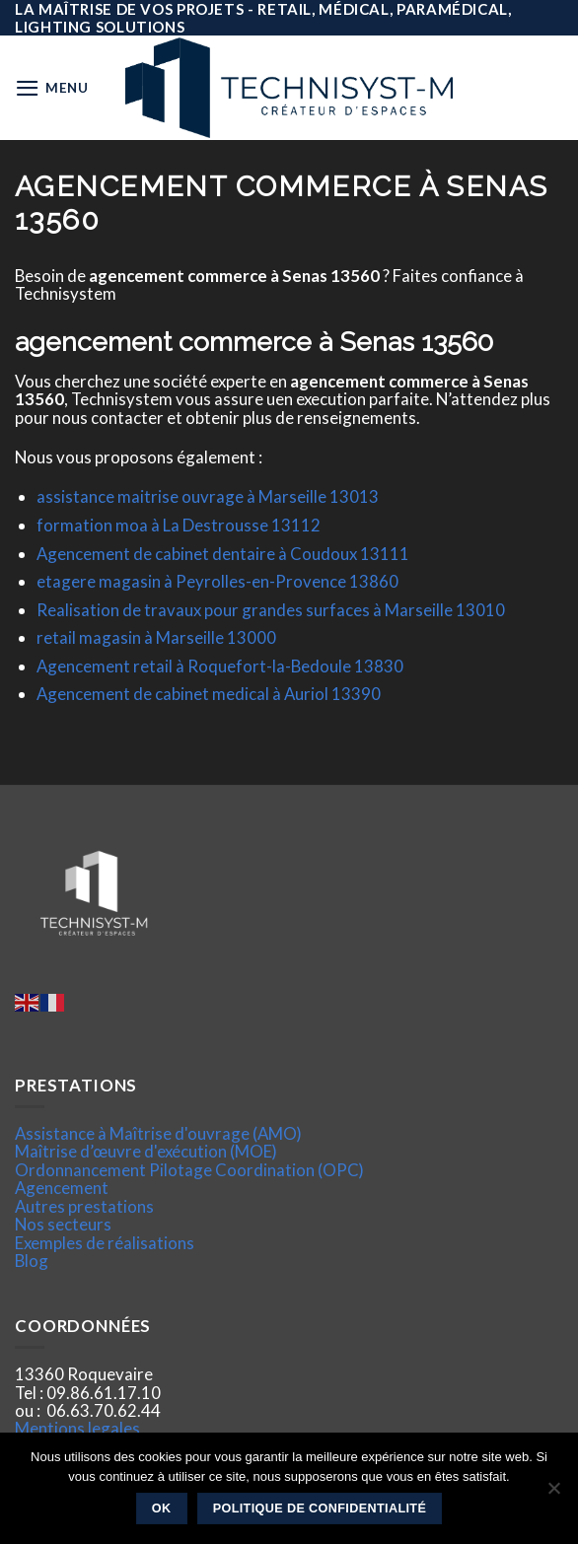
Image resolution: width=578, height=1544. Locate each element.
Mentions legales (77, 1428)
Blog (31, 1260)
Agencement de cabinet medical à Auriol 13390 (208, 693)
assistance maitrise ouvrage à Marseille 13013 (207, 496)
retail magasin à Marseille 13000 (156, 637)
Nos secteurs (63, 1224)
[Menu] (52, 88)
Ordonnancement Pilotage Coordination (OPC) (189, 1169)
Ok (162, 1508)
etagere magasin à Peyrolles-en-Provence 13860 (217, 581)
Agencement (61, 1187)
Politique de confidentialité (320, 1508)
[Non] (553, 1493)
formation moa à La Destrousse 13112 (178, 525)
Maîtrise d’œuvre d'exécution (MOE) (146, 1151)
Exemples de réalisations (104, 1242)
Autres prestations (84, 1206)
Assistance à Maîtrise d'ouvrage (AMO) (158, 1133)
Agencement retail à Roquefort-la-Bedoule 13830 (219, 666)
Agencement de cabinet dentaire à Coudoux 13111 (222, 553)
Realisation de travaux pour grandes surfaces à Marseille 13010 (270, 609)
